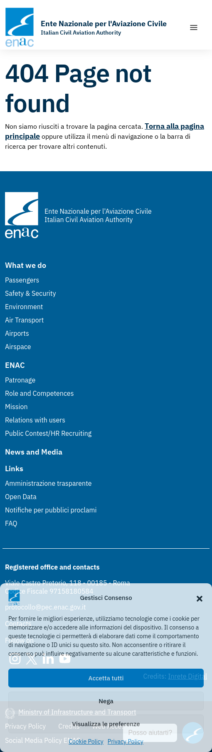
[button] (199, 598)
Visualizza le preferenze (106, 724)
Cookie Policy (86, 741)
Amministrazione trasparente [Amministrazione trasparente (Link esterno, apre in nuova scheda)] (48, 483)
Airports (17, 333)
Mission (16, 406)
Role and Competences (39, 393)
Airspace (18, 346)
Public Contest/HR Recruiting (48, 433)
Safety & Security (30, 293)
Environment (24, 306)
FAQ (11, 523)
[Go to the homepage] (86, 27)
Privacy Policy (125, 741)
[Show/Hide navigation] (194, 27)
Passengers (22, 280)
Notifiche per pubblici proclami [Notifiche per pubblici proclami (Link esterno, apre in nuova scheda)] (50, 510)
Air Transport (24, 320)
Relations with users (35, 420)
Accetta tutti (106, 678)
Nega (106, 701)
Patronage (20, 380)
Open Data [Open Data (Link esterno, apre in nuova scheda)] (21, 496)
